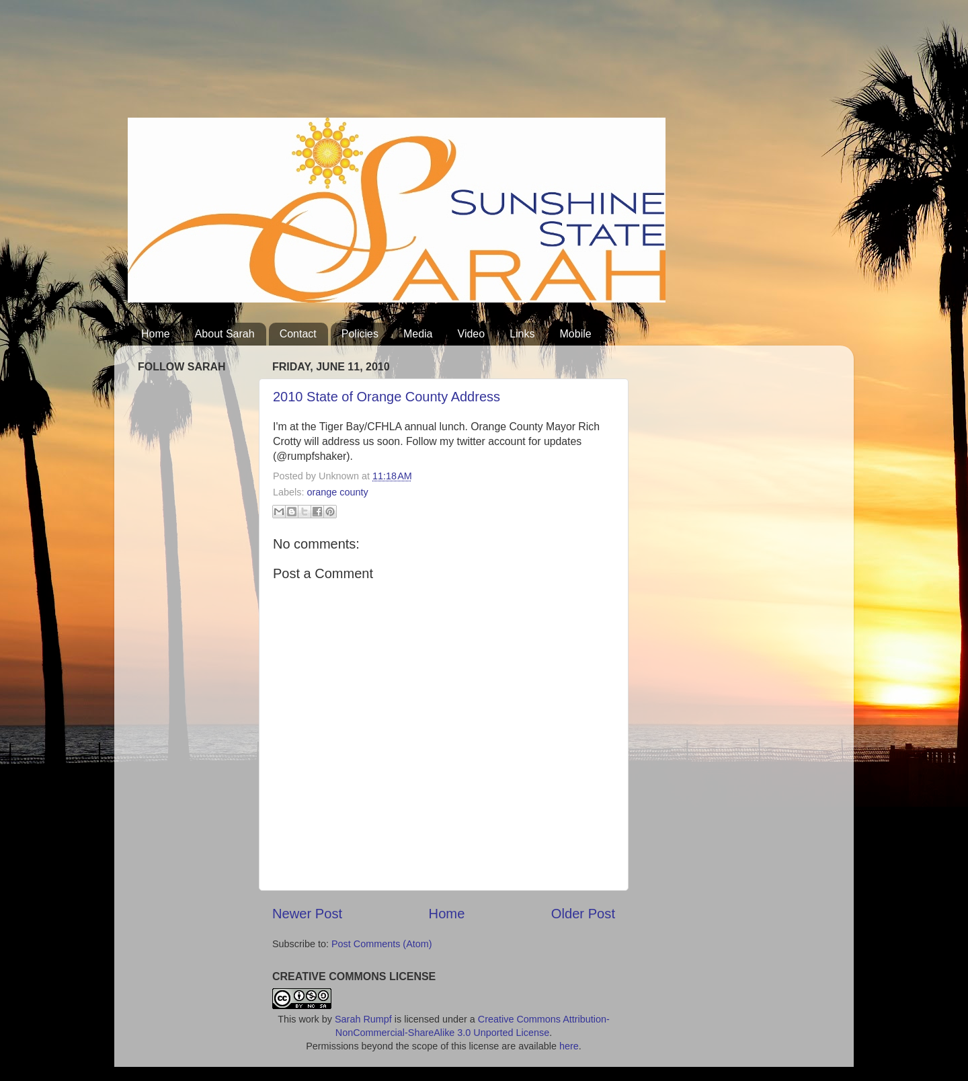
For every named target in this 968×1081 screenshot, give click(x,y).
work (308, 1019)
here (569, 1046)
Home (155, 333)
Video (471, 333)
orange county (337, 492)
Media (418, 333)
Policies (359, 333)
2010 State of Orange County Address (386, 396)
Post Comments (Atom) (381, 943)
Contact (298, 333)
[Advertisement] (372, 64)
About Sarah (225, 333)
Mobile (576, 333)
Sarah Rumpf (363, 1019)
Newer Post (307, 913)
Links (522, 333)
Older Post (583, 913)
